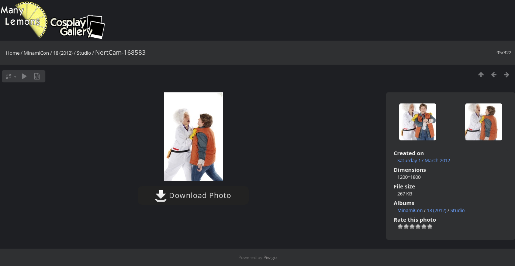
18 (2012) (63, 53)
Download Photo (193, 195)
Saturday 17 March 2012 (423, 160)
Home (13, 53)
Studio (84, 53)
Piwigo (270, 257)
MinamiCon (36, 53)
